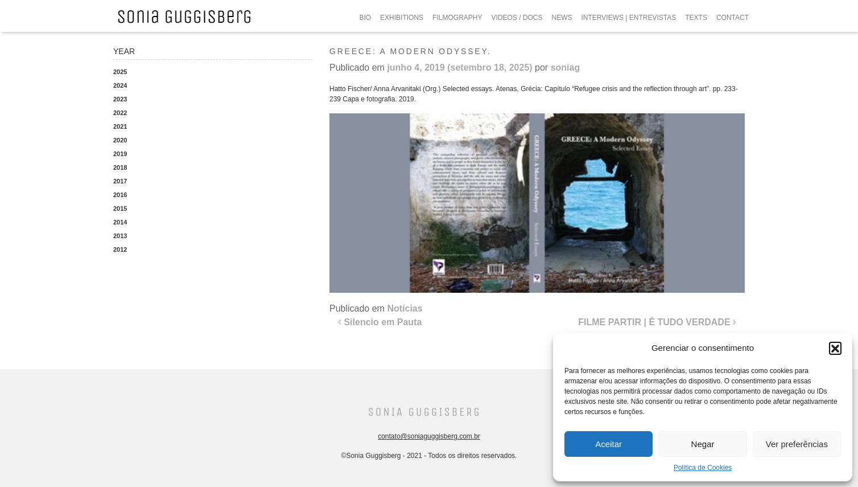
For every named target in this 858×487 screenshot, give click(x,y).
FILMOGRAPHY (457, 18)
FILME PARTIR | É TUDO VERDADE (657, 322)
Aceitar (608, 444)
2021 (120, 126)
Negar (703, 444)
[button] (835, 348)
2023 (120, 99)
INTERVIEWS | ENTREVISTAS (628, 18)
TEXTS (696, 18)
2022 (120, 112)
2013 (120, 235)
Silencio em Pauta (380, 322)
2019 (120, 153)
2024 (120, 85)
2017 (120, 181)
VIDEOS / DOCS (516, 18)
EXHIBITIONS (401, 18)
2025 (120, 71)
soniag (565, 67)
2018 (120, 167)
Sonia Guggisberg (424, 412)
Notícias (404, 308)
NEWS (562, 18)
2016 (120, 194)
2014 (120, 222)
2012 (120, 249)
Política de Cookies (703, 468)
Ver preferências (797, 444)
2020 (120, 140)
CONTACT (732, 18)
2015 (120, 208)
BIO (365, 18)
